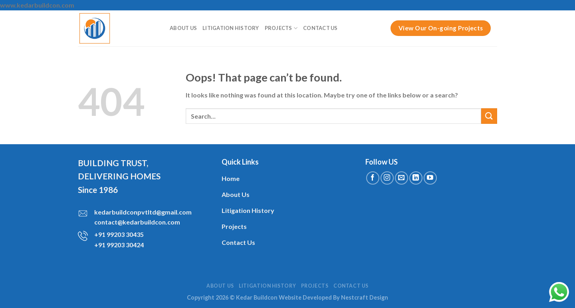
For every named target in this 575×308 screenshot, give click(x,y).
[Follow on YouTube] (430, 178)
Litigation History (230, 28)
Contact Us (320, 28)
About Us (183, 28)
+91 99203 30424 (119, 244)
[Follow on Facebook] (372, 178)
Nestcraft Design (364, 297)
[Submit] (489, 116)
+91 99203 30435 (119, 234)
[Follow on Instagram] (387, 178)
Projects (281, 28)
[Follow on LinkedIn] (415, 178)
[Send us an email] (401, 178)
